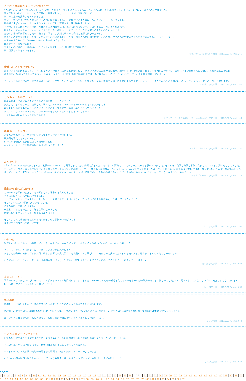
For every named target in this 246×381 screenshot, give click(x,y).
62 (57, 379)
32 (150, 375)
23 (99, 375)
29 (130, 375)
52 (6, 379)
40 (190, 375)
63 (62, 379)
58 (36, 379)
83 (163, 379)
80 (147, 379)
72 (107, 379)
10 (34, 375)
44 (210, 375)
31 (145, 375)
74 (117, 379)
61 (52, 379)
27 (120, 375)
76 (127, 379)
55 (21, 379)
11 (39, 375)
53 (11, 379)
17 (69, 375)
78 (137, 379)
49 (236, 375)
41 (195, 375)
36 (170, 375)
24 (104, 375)
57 (31, 379)
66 (77, 379)
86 (178, 379)
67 (82, 379)
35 (165, 375)
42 (200, 375)
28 (125, 375)
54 (16, 379)
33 (155, 375)
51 (1, 379)
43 (205, 375)
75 (122, 379)
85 (173, 379)
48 (231, 375)
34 (160, 375)
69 (92, 379)
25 (110, 375)
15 (59, 375)
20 (84, 375)
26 (115, 375)
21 (89, 375)
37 (175, 375)
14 (54, 375)
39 (185, 375)
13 (49, 375)
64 (67, 379)
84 (168, 379)
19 (79, 375)
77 (132, 379)
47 (226, 375)
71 (102, 379)
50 (241, 375)
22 (94, 375)
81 (153, 379)
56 (26, 379)
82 (158, 379)
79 (142, 379)
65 (72, 379)
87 (183, 379)
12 (44, 375)
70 (97, 379)
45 (215, 375)
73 (112, 379)
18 (74, 375)
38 (180, 375)
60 (46, 379)
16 (64, 375)
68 (87, 379)
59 (41, 379)
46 (220, 375)
